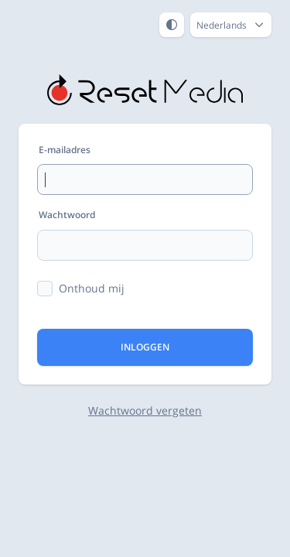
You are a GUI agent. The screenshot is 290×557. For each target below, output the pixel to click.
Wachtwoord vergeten (145, 410)
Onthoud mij (92, 288)
